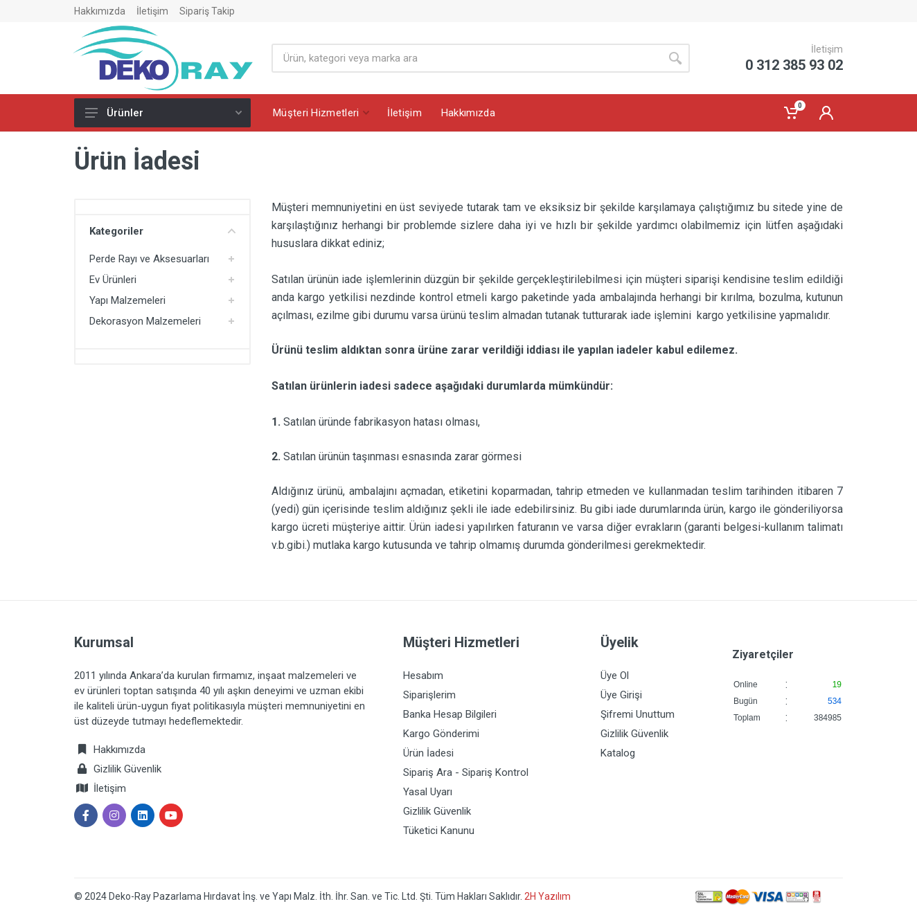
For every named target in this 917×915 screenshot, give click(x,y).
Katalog (617, 753)
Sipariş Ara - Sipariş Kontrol (465, 772)
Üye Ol (614, 675)
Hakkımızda (99, 11)
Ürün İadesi (428, 753)
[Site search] (466, 58)
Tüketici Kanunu (438, 830)
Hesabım (423, 675)
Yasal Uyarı (427, 792)
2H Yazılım (547, 896)
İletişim (152, 11)
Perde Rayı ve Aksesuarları (149, 259)
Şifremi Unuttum (637, 714)
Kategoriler (162, 231)
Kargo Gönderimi (441, 733)
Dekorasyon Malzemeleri (145, 321)
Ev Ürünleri (112, 279)
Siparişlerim (429, 695)
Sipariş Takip (207, 11)
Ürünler (163, 113)
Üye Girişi (621, 695)
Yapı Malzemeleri (127, 300)
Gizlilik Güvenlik (127, 769)
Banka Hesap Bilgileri (450, 714)
